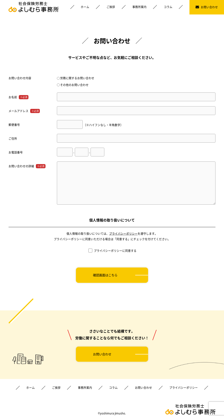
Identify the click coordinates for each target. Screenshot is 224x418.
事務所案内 (139, 7)
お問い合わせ (207, 7)
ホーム (85, 7)
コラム (168, 7)
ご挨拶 (111, 7)
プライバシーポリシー (123, 233)
